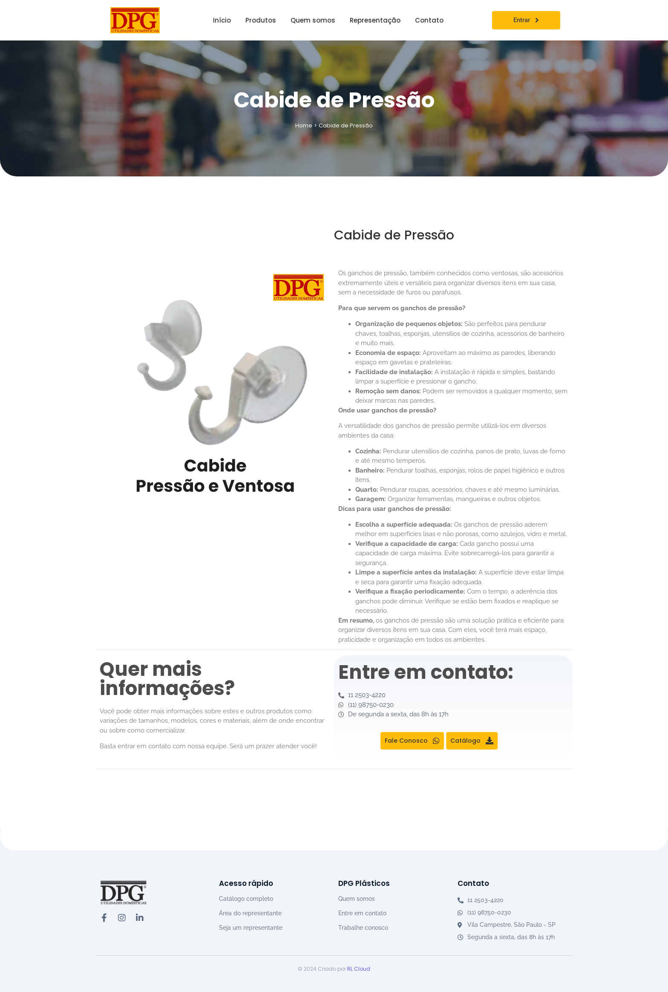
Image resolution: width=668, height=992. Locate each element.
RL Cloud (358, 968)
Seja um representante (250, 927)
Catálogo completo (246, 898)
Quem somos (356, 898)
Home (303, 125)
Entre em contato (362, 913)
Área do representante (250, 913)
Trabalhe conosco (363, 927)
